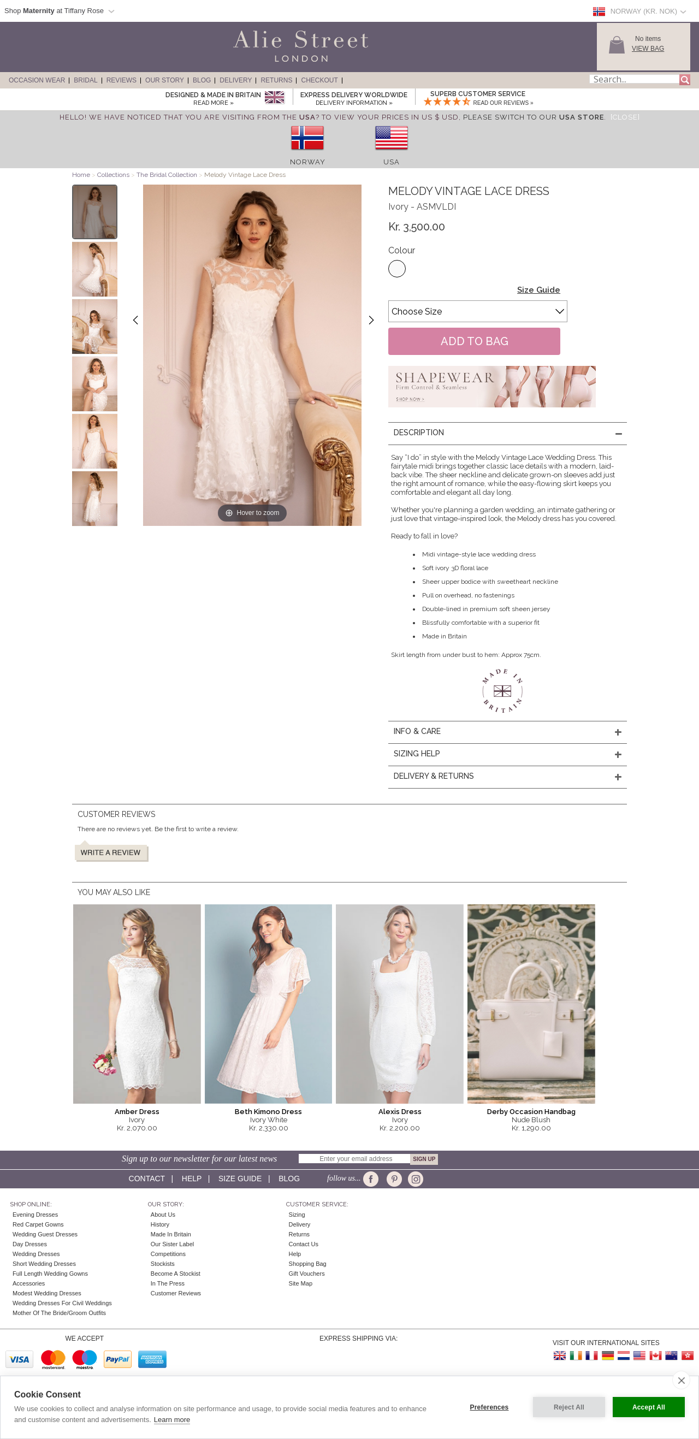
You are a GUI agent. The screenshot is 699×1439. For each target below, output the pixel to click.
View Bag (648, 48)
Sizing (297, 1214)
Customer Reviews (176, 1293)
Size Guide (538, 290)
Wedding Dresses (36, 1254)
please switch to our (533, 117)
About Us (163, 1214)
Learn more (172, 1420)
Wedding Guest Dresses (45, 1234)
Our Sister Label (172, 1244)
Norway (307, 162)
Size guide (240, 1178)
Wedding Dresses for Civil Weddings (62, 1303)
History (160, 1224)
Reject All (569, 1407)
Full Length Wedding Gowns (50, 1273)
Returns (276, 80)
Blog (202, 80)
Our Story (164, 80)
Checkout (319, 80)
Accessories (29, 1283)
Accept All (648, 1407)
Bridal (85, 80)
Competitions (168, 1254)
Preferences (489, 1407)
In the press (168, 1283)
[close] (681, 1380)
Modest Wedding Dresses (47, 1293)
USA (391, 162)
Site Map (300, 1283)
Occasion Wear (37, 80)
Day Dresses (30, 1244)
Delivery (236, 80)
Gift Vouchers (307, 1273)
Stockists (163, 1263)
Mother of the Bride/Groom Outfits (59, 1313)
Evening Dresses (35, 1214)
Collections (114, 175)
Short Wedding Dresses (44, 1263)
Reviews (121, 80)
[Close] (625, 117)
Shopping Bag (308, 1263)
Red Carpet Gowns (38, 1224)
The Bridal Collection (167, 175)
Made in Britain (171, 1234)
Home (81, 175)
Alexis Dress (400, 1112)
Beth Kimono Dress (268, 1112)
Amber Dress (137, 1112)
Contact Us (303, 1244)
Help (192, 1178)
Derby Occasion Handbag (531, 1112)
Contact (147, 1178)
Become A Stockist (175, 1273)
